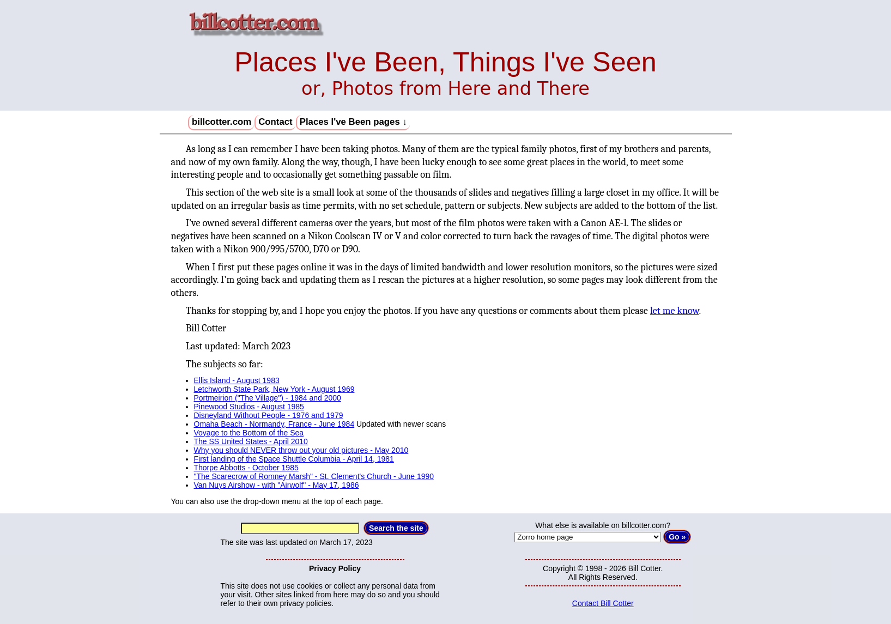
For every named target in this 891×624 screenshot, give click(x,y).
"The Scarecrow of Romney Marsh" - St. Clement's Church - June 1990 (314, 476)
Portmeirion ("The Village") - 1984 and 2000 (267, 397)
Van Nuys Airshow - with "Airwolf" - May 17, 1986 (276, 485)
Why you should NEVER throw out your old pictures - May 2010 (301, 450)
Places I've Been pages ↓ (353, 122)
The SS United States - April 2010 (251, 441)
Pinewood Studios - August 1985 (249, 406)
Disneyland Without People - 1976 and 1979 (268, 415)
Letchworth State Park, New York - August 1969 (274, 389)
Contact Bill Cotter (603, 603)
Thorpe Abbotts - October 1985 (246, 467)
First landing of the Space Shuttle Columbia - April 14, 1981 (294, 459)
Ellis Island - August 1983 (237, 380)
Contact (275, 122)
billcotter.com (221, 122)
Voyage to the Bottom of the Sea (249, 432)
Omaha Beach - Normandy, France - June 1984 (274, 424)
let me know (674, 311)
